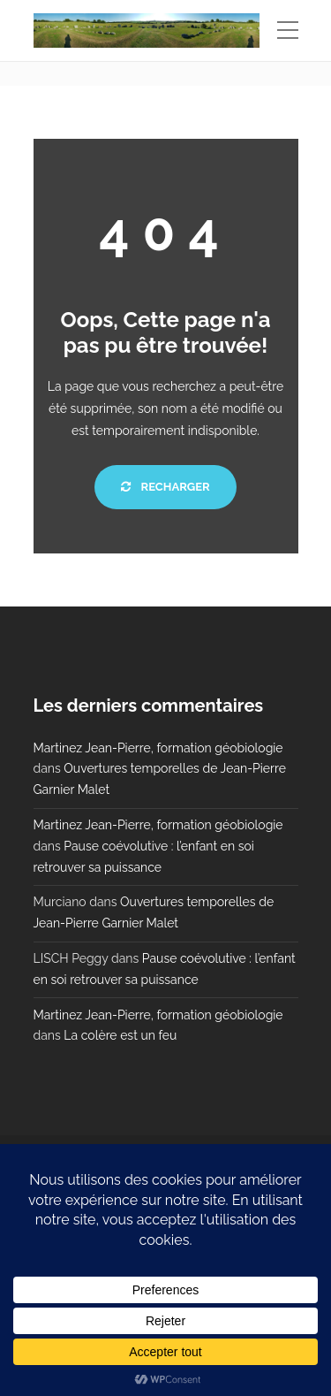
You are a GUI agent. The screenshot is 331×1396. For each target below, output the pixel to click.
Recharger (165, 486)
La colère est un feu (120, 1035)
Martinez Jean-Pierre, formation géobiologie (158, 748)
